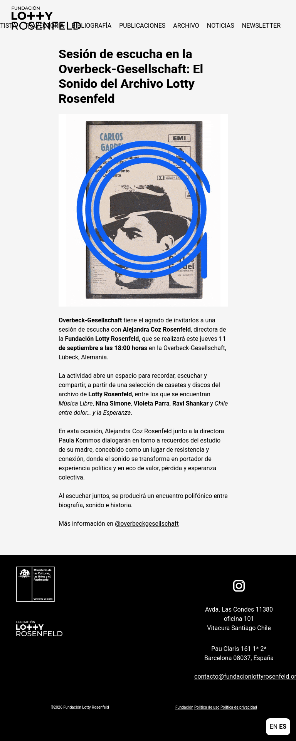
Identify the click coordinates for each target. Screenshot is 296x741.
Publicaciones (142, 25)
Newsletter (261, 25)
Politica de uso (206, 707)
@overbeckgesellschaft (147, 523)
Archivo (186, 25)
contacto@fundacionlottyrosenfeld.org (235, 676)
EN (274, 726)
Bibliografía (91, 25)
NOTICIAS (220, 25)
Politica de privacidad (238, 707)
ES (282, 726)
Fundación (184, 707)
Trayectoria (44, 25)
